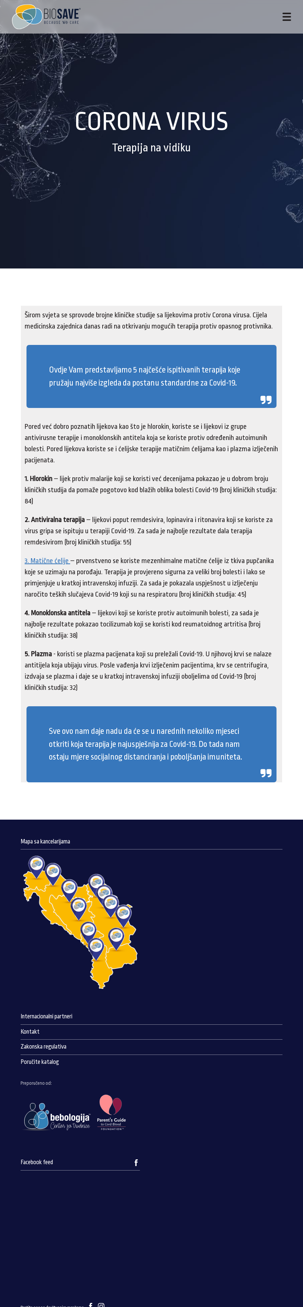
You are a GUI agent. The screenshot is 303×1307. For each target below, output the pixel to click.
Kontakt (30, 1031)
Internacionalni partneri (46, 1016)
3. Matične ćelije (47, 561)
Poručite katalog (40, 1062)
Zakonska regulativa (43, 1046)
